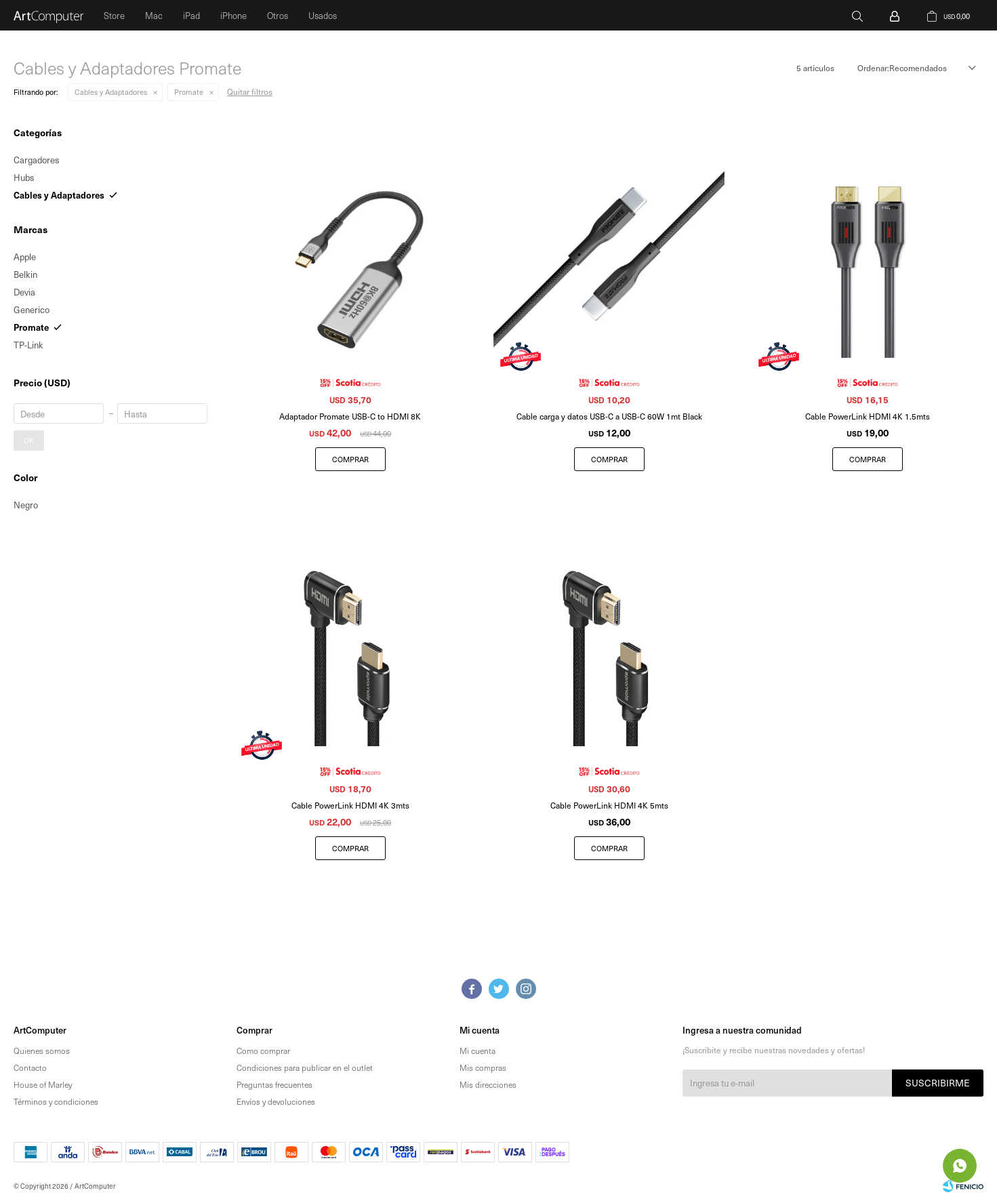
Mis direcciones (488, 1084)
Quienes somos (42, 1050)
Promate (188, 92)
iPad (191, 15)
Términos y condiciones (56, 1101)
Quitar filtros (249, 91)
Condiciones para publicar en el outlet (305, 1067)
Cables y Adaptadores (111, 92)
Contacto (30, 1067)
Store (114, 15)
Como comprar (263, 1050)
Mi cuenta (477, 1050)
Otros (277, 15)
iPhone (233, 15)
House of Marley (43, 1084)
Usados (322, 15)
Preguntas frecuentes (274, 1084)
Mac (154, 15)
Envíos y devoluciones (276, 1101)
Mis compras (483, 1067)
